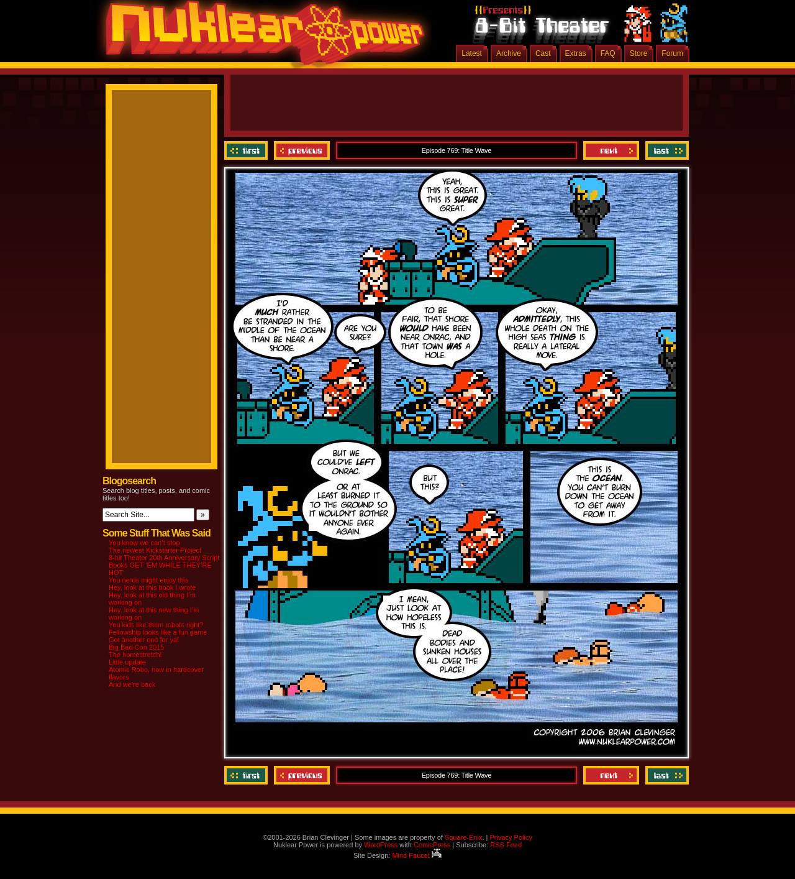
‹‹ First (247, 150)
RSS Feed (506, 845)
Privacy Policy (510, 837)
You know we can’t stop (144, 542)
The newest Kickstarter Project (155, 550)
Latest (471, 53)
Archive (508, 53)
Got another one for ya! (144, 639)
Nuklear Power (260, 37)
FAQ (608, 53)
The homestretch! (135, 654)
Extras (575, 53)
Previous (302, 150)
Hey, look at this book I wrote (152, 587)
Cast (543, 53)
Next (611, 150)
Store (639, 53)
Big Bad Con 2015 (136, 647)
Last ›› (665, 150)
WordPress (381, 845)
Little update (127, 662)
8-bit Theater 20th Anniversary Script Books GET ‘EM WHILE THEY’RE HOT (164, 565)
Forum (672, 53)
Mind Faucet (417, 855)
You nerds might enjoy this (149, 580)
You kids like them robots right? (156, 624)
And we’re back (132, 684)
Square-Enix (464, 837)
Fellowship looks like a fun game (158, 632)
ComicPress (432, 845)
